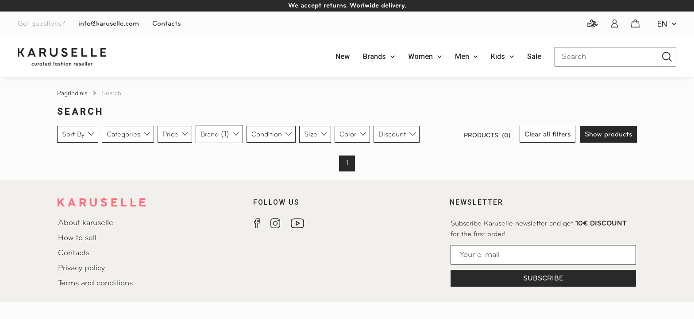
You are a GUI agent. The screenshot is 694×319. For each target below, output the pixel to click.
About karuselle (85, 223)
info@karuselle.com (108, 23)
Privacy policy (81, 268)
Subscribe (543, 278)
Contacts (166, 23)
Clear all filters (547, 134)
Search (111, 93)
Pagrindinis (73, 93)
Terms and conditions (95, 283)
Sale (534, 56)
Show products (608, 134)
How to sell (77, 238)
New (342, 56)
